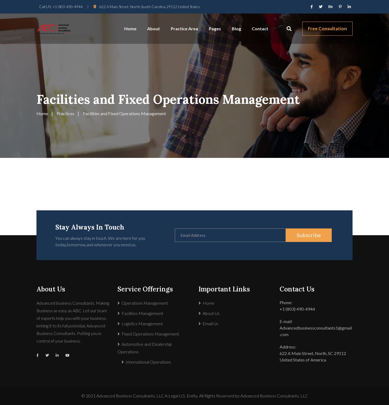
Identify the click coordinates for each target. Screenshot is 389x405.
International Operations (148, 361)
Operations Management (145, 303)
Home (130, 28)
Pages (215, 28)
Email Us (210, 323)
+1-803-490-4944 (67, 6)
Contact (260, 28)
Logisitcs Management (142, 323)
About (153, 28)
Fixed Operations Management (150, 333)
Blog (236, 28)
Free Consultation (327, 28)
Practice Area (184, 28)
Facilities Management (142, 313)
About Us (211, 313)
